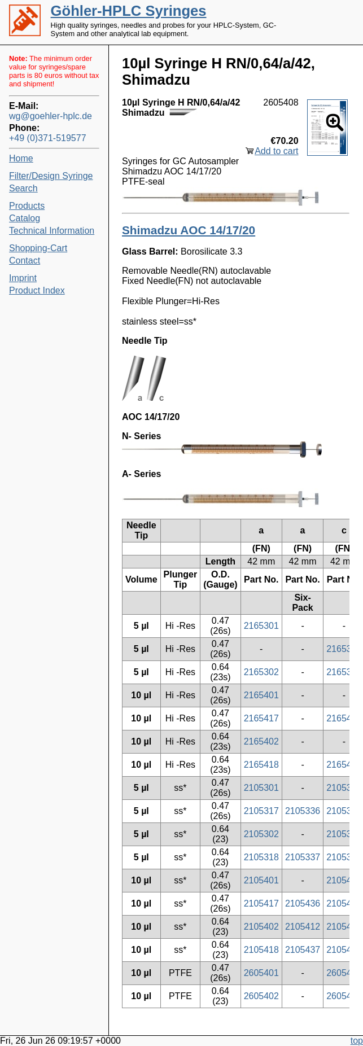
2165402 (261, 741)
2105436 (302, 903)
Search (23, 188)
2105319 (343, 811)
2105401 (261, 880)
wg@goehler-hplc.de (50, 116)
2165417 (261, 718)
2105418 (261, 950)
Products (27, 206)
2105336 (302, 811)
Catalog (24, 218)
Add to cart (276, 151)
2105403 (343, 880)
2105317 (261, 811)
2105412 (302, 926)
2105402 (261, 926)
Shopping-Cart (38, 248)
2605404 (343, 996)
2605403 (343, 973)
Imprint (23, 278)
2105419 (343, 903)
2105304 (343, 834)
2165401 (261, 695)
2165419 (343, 718)
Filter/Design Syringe (51, 176)
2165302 (261, 672)
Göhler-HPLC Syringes (129, 11)
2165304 (343, 672)
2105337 (302, 857)
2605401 (261, 973)
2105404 (343, 926)
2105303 (343, 788)
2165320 (343, 649)
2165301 (261, 626)
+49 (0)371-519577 (47, 138)
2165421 (343, 764)
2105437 (302, 950)
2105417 (261, 903)
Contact (24, 260)
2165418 (261, 764)
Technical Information (51, 230)
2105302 (261, 834)
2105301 (261, 788)
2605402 (261, 996)
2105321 (343, 857)
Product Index (37, 290)
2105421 (343, 950)
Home (21, 158)
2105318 (261, 857)
